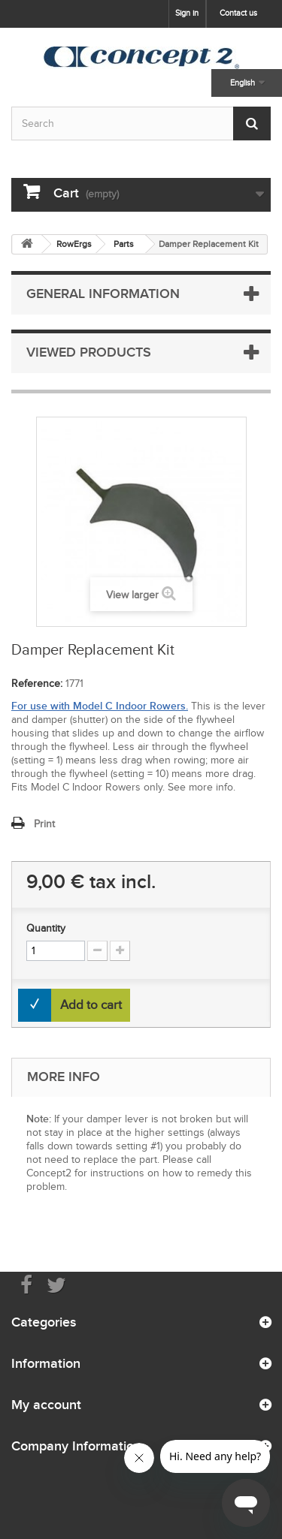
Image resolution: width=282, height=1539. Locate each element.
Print (44, 824)
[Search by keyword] (141, 123)
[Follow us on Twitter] (56, 1284)
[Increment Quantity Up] (120, 951)
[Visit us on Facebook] (26, 1284)
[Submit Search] (252, 123)
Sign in (187, 12)
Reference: (36, 683)
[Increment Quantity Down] (97, 951)
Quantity (45, 928)
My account (46, 1404)
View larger (132, 595)
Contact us (238, 12)
